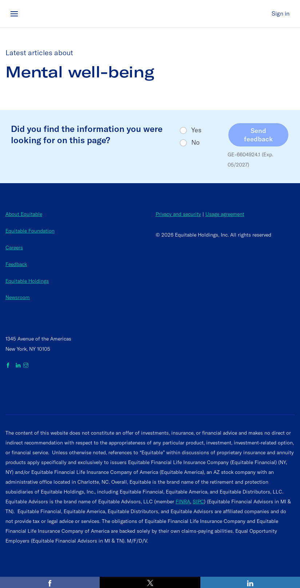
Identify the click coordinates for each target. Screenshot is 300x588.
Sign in (280, 13)
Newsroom (17, 297)
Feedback (16, 264)
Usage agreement (224, 214)
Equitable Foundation (30, 230)
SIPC (198, 501)
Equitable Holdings (27, 281)
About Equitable (23, 214)
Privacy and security (178, 214)
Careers (14, 247)
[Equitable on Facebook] (9, 365)
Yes (196, 130)
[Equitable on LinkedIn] (18, 365)
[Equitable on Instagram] (25, 365)
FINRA (183, 501)
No (195, 142)
